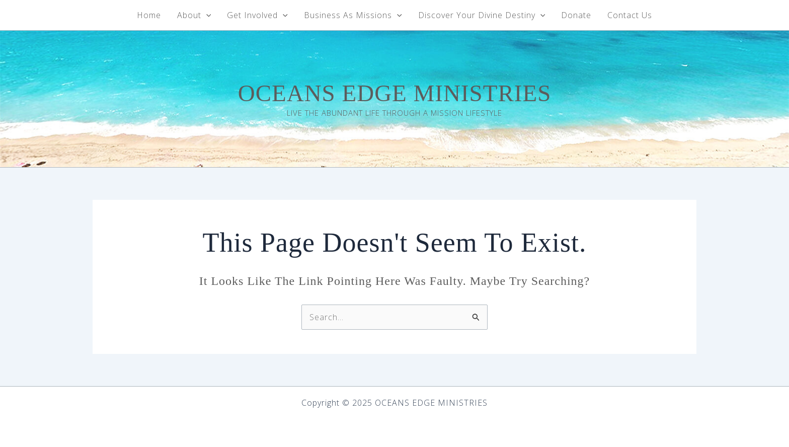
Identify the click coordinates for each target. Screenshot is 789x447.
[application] (206, 15)
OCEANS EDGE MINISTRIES (394, 93)
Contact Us (629, 15)
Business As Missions (353, 15)
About (194, 15)
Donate (576, 15)
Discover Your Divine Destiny (481, 15)
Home (149, 15)
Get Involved (257, 15)
